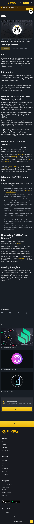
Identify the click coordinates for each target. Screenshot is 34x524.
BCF (3, 463)
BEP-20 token (5, 161)
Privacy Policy (5, 487)
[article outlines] (31, 12)
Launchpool (5, 468)
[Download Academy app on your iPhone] (6, 502)
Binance (19, 243)
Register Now (17, 409)
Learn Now (29, 9)
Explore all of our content (17, 424)
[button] (31, 3)
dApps (28, 159)
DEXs (8, 159)
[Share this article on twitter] (2, 313)
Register (26, 2)
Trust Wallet (5, 474)
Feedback (4, 495)
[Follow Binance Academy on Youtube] (9, 508)
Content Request (6, 492)
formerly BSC (14, 156)
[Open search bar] (20, 3)
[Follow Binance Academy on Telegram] (7, 508)
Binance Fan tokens (14, 166)
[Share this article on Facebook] (10, 313)
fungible (5, 168)
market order (21, 258)
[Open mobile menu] (31, 3)
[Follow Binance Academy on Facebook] (2, 508)
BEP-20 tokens (21, 154)
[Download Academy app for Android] (15, 502)
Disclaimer (5, 490)
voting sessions (27, 190)
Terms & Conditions (7, 484)
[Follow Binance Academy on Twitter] (5, 508)
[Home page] (12, 3)
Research (4, 471)
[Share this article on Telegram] (18, 313)
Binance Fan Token (11, 192)
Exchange (4, 460)
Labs (3, 465)
